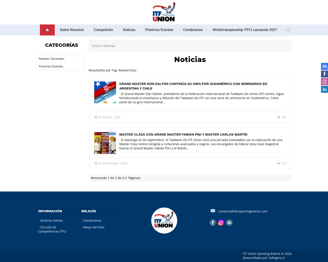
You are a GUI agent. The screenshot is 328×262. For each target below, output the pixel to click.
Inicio (96, 46)
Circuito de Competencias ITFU (52, 229)
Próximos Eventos (159, 30)
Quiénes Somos (51, 220)
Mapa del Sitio (93, 227)
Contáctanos (92, 220)
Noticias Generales (51, 58)
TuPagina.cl (276, 258)
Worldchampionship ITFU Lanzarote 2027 (244, 30)
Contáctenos (193, 30)
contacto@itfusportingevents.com (242, 211)
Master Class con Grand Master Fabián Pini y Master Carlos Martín (183, 134)
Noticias (129, 30)
